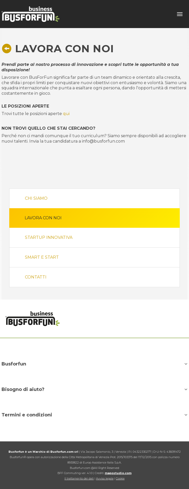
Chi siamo (36, 198)
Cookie (120, 478)
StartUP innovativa (48, 237)
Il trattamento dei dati (79, 478)
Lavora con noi (43, 217)
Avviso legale (105, 478)
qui (66, 113)
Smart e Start (42, 257)
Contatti (35, 277)
